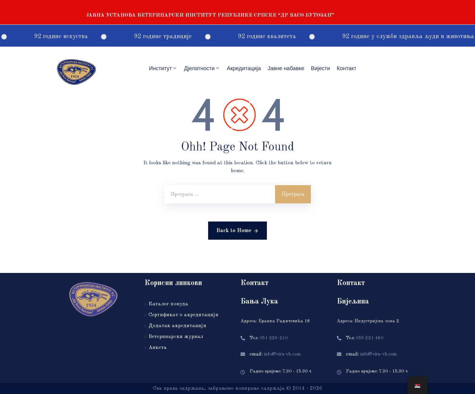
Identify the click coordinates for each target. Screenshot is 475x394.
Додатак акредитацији (177, 325)
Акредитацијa (244, 68)
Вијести (320, 68)
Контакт (347, 68)
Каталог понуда (168, 304)
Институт (163, 68)
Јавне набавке (285, 68)
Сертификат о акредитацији (183, 314)
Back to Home (237, 231)
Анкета (157, 347)
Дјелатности (202, 68)
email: (275, 354)
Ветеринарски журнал (175, 336)
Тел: (269, 338)
